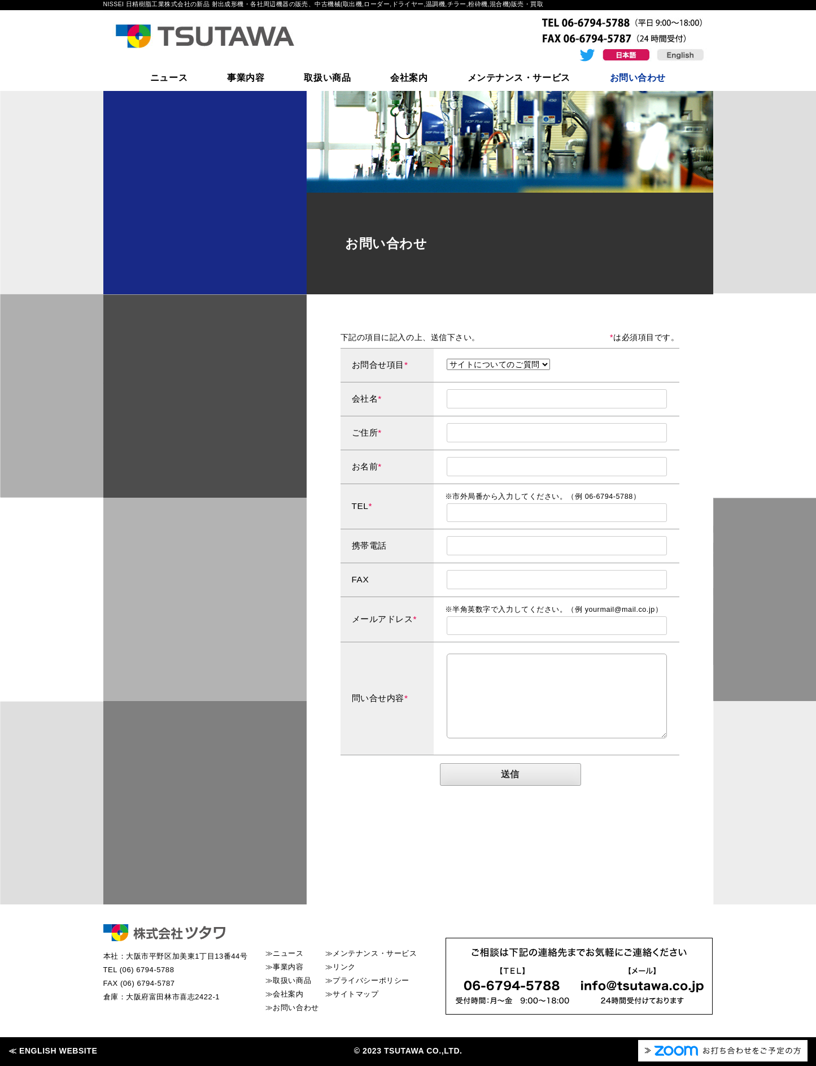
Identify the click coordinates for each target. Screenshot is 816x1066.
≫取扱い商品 (288, 980)
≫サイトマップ (352, 994)
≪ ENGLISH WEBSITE (52, 1050)
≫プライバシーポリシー (367, 980)
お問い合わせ (638, 77)
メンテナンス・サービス (519, 77)
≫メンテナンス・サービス (371, 953)
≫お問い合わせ (292, 1007)
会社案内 (408, 77)
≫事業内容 (284, 967)
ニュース (168, 77)
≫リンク (340, 967)
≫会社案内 (284, 994)
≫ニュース (284, 953)
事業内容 (245, 77)
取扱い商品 (327, 77)
